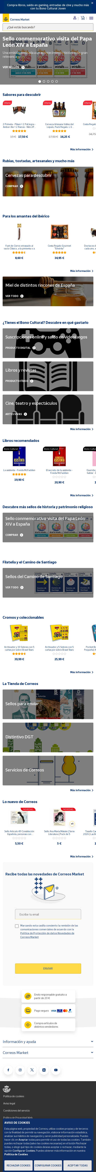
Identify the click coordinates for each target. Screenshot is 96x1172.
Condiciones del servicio (16, 1110)
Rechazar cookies (18, 1165)
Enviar (48, 968)
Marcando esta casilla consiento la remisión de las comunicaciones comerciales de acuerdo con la (49, 931)
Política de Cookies (16, 1154)
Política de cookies (13, 1096)
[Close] (92, 3)
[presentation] (45, 952)
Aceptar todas (78, 1165)
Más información (81, 149)
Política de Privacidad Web (18, 1117)
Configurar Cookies (48, 1165)
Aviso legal (9, 1103)
